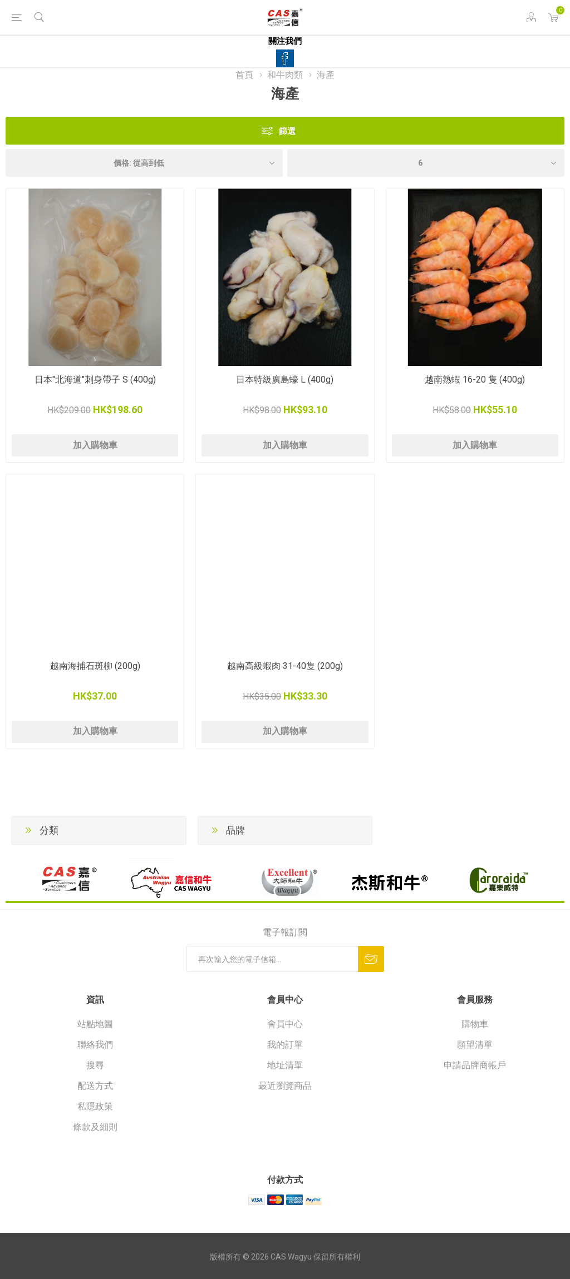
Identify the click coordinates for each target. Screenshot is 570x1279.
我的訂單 (285, 1044)
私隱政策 (95, 1106)
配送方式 (95, 1085)
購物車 (474, 1024)
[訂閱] (272, 959)
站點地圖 (95, 1024)
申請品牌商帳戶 (475, 1065)
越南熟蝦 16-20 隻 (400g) (475, 379)
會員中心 (285, 1024)
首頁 (244, 75)
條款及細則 (95, 1127)
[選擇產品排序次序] (144, 163)
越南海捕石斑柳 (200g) (95, 666)
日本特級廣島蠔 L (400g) (284, 379)
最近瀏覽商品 (285, 1085)
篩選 (287, 131)
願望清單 (475, 1044)
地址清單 (285, 1065)
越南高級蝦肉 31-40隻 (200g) (285, 666)
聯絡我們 (95, 1044)
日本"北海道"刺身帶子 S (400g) (95, 379)
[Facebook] (285, 58)
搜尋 (95, 1065)
